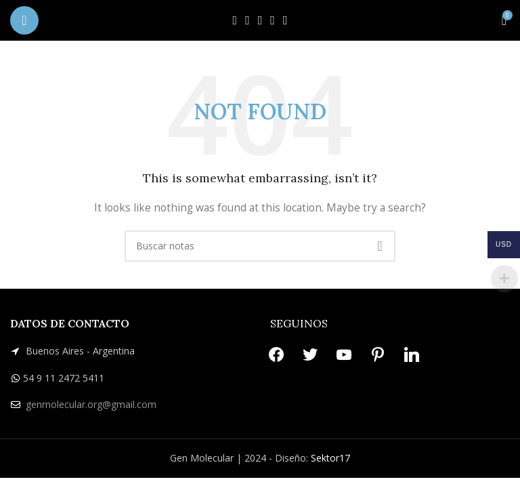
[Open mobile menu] (24, 20)
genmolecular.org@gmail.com (91, 404)
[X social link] (247, 20)
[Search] (260, 246)
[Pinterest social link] (272, 20)
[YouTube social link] (260, 20)
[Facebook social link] (235, 20)
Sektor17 (330, 457)
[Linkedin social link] (285, 20)
